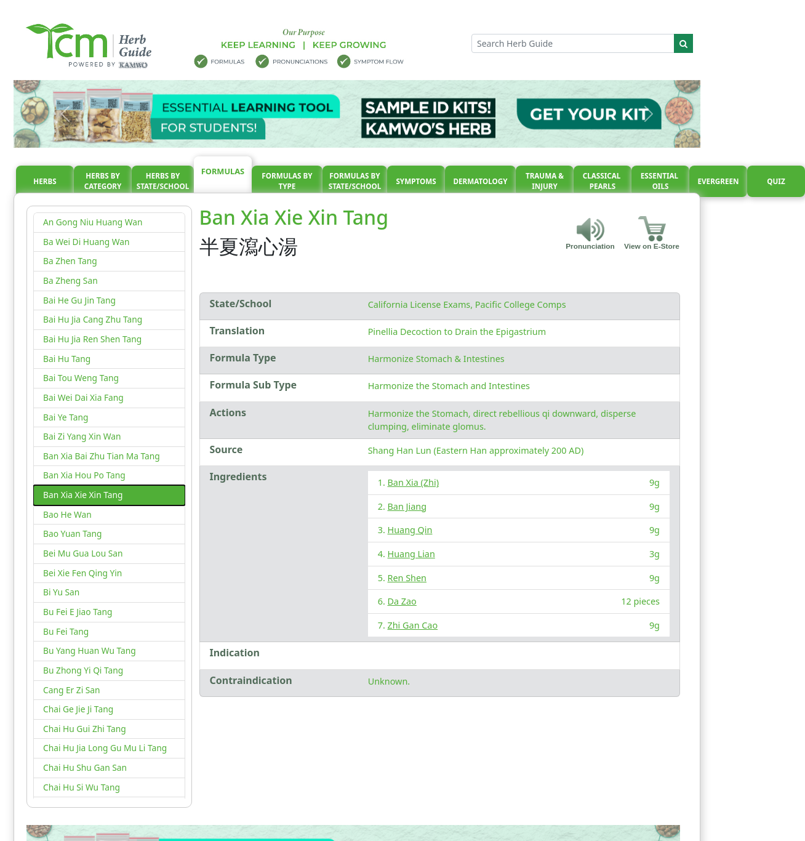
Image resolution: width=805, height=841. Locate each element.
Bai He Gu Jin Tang (79, 300)
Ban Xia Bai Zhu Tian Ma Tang (101, 456)
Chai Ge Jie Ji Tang (78, 709)
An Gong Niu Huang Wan (92, 222)
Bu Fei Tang (66, 631)
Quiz (776, 181)
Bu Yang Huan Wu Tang (89, 650)
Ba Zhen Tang (70, 261)
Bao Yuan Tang (72, 533)
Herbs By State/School (163, 181)
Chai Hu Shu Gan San (85, 767)
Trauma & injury (545, 181)
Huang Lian (411, 554)
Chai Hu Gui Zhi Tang (84, 728)
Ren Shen (407, 578)
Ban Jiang (407, 506)
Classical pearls (603, 181)
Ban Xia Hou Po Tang (84, 475)
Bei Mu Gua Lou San (83, 553)
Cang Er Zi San (71, 690)
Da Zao (402, 601)
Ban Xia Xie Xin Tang (82, 495)
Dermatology (480, 181)
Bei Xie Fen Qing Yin (82, 573)
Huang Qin (410, 530)
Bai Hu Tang (66, 358)
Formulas (222, 171)
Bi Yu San (61, 592)
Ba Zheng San (70, 280)
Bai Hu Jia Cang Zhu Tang (92, 319)
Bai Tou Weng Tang (81, 378)
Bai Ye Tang (65, 417)
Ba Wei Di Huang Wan (86, 241)
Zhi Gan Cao (413, 625)
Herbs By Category (103, 181)
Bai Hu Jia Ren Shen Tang (92, 339)
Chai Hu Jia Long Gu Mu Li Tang (105, 748)
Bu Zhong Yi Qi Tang (83, 670)
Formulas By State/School (355, 181)
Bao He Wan (67, 514)
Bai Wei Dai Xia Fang (83, 397)
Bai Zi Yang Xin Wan (82, 436)
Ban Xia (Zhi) (413, 482)
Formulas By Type (287, 181)
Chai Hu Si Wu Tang (81, 787)
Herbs (44, 181)
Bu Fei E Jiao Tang (77, 612)
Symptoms (416, 181)
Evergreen (718, 181)
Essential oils (660, 181)
